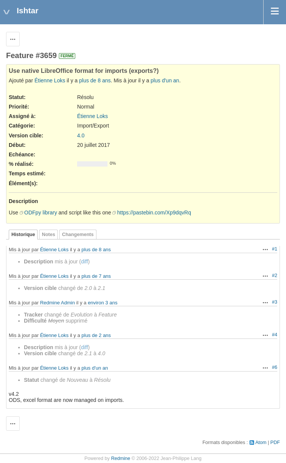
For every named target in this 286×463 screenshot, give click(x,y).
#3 (274, 302)
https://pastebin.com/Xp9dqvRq (154, 212)
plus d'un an (165, 80)
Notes (48, 234)
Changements (77, 234)
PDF (275, 442)
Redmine (120, 458)
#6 (274, 367)
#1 (274, 249)
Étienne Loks (50, 80)
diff (84, 261)
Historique (23, 234)
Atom (260, 442)
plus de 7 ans (96, 276)
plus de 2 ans (96, 335)
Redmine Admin (57, 303)
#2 (274, 275)
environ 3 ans (102, 303)
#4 (274, 334)
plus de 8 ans (95, 80)
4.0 (80, 135)
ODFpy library (40, 212)
